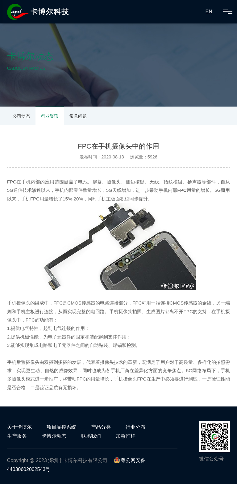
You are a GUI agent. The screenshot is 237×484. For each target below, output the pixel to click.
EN (208, 11)
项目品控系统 (61, 427)
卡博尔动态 (54, 436)
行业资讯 (49, 116)
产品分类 (101, 427)
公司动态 (21, 116)
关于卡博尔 (19, 427)
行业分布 (135, 427)
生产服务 (17, 436)
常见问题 (78, 116)
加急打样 (125, 436)
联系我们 (91, 436)
